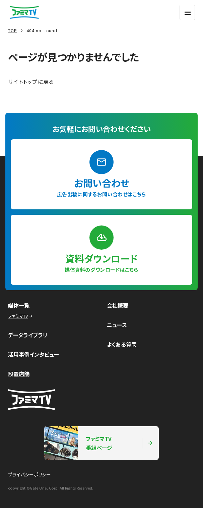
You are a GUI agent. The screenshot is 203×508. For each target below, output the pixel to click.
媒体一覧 (18, 305)
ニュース (117, 325)
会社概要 (117, 305)
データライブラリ (28, 335)
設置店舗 (18, 374)
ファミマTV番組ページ (98, 443)
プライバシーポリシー (29, 474)
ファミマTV (21, 316)
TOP (12, 30)
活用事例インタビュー (33, 354)
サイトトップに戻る (31, 82)
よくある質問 (122, 344)
